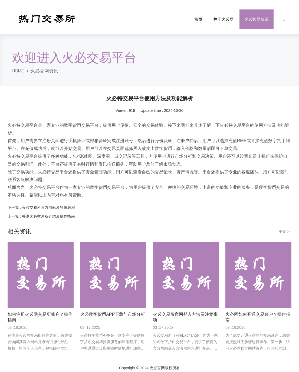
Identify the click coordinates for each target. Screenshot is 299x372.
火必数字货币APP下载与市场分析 (112, 310)
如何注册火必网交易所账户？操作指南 (40, 313)
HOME (19, 67)
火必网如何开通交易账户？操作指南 (257, 313)
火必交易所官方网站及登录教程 (48, 203)
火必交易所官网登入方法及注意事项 (185, 313)
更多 (285, 227)
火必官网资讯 (46, 67)
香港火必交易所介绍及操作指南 (48, 212)
